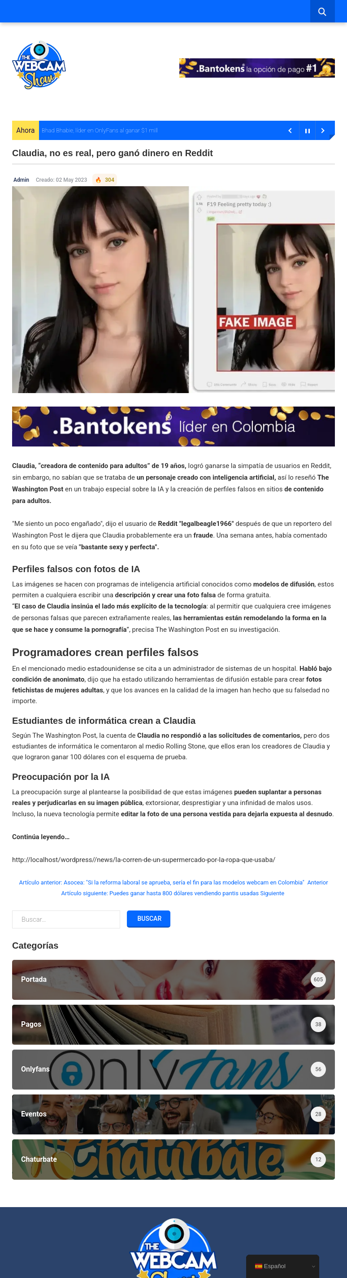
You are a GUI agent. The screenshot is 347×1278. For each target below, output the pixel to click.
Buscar (148, 918)
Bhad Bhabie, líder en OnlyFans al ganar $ (93, 130)
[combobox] (322, 11)
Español (270, 1266)
